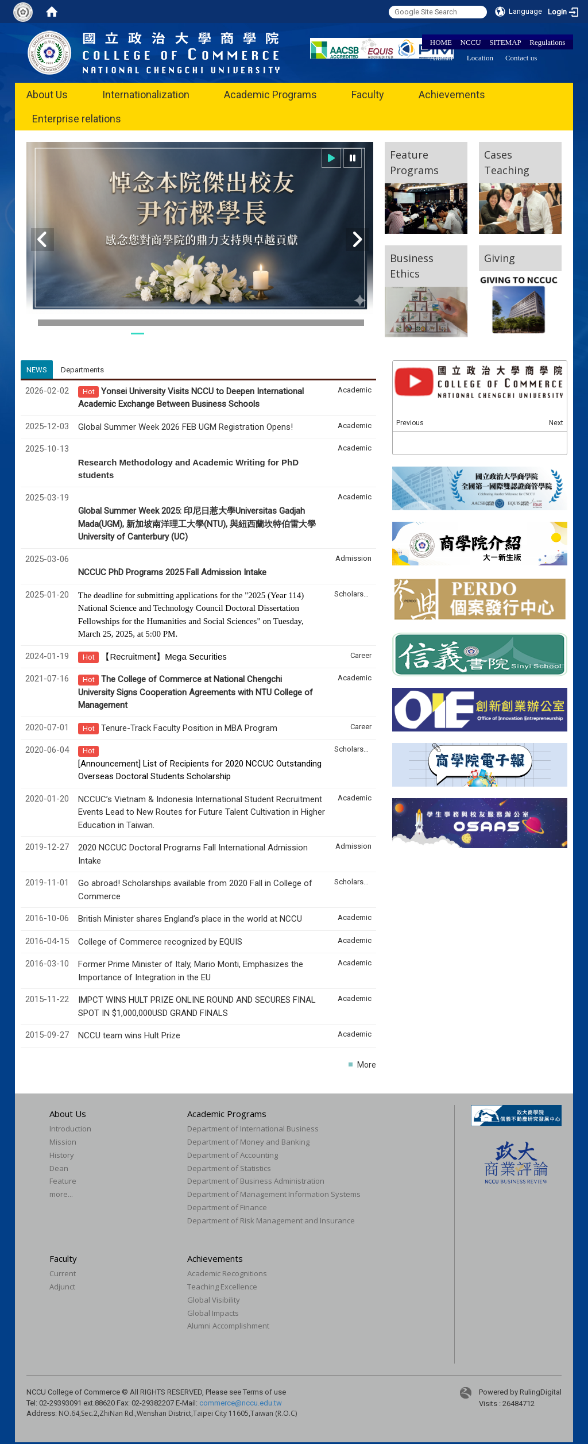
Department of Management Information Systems (274, 1194)
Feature (62, 1181)
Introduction (70, 1128)
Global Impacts (213, 1313)
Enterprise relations (76, 119)
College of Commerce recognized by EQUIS (160, 942)
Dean (58, 1168)
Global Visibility (213, 1300)
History (61, 1155)
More (366, 1064)
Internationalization (145, 94)
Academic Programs (270, 94)
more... (61, 1194)
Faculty (367, 94)
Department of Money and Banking (248, 1142)
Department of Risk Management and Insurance (271, 1220)
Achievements (452, 94)
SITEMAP (505, 42)
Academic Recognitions (227, 1273)
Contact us (521, 57)
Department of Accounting (232, 1155)
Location (480, 57)
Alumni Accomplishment (228, 1325)
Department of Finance (227, 1207)
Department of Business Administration (255, 1181)
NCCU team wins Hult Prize (129, 1035)
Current (62, 1273)
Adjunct (62, 1286)
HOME (441, 42)
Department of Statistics (229, 1168)
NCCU (471, 42)
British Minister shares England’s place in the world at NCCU (190, 919)
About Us (47, 94)
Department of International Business (253, 1128)
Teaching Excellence (222, 1286)
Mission (62, 1142)
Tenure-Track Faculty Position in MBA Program (189, 728)
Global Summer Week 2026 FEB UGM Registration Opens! (185, 427)
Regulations (547, 42)
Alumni (441, 57)
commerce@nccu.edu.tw (240, 1403)
